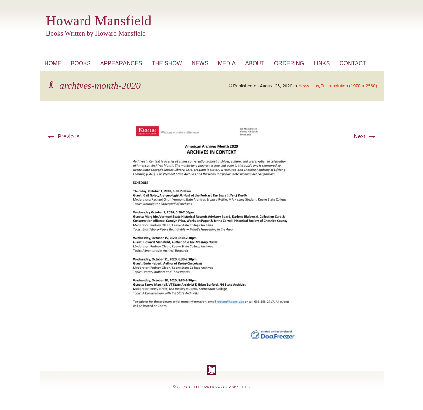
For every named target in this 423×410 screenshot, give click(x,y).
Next (365, 136)
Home (53, 63)
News (200, 63)
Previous (63, 136)
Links (322, 63)
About (254, 63)
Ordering (289, 63)
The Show (167, 63)
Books (81, 63)
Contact (352, 63)
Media (227, 63)
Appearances (121, 63)
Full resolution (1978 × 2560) (348, 85)
